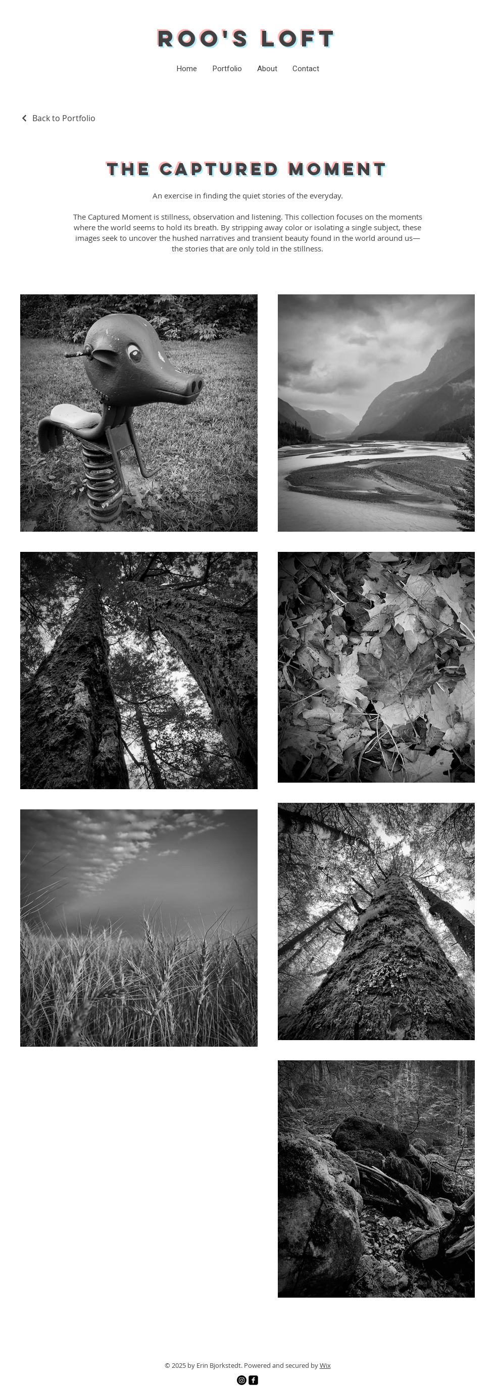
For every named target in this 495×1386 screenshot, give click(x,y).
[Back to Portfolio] (57, 118)
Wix (325, 1365)
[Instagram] (241, 1380)
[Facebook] (253, 1380)
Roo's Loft (248, 38)
